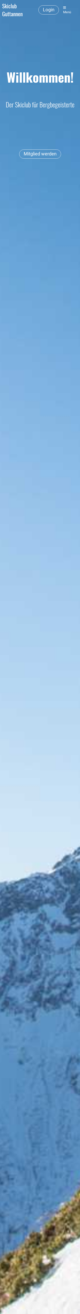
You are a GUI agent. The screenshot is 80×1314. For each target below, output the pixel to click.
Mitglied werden (40, 154)
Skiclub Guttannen (12, 10)
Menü (67, 10)
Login (48, 9)
